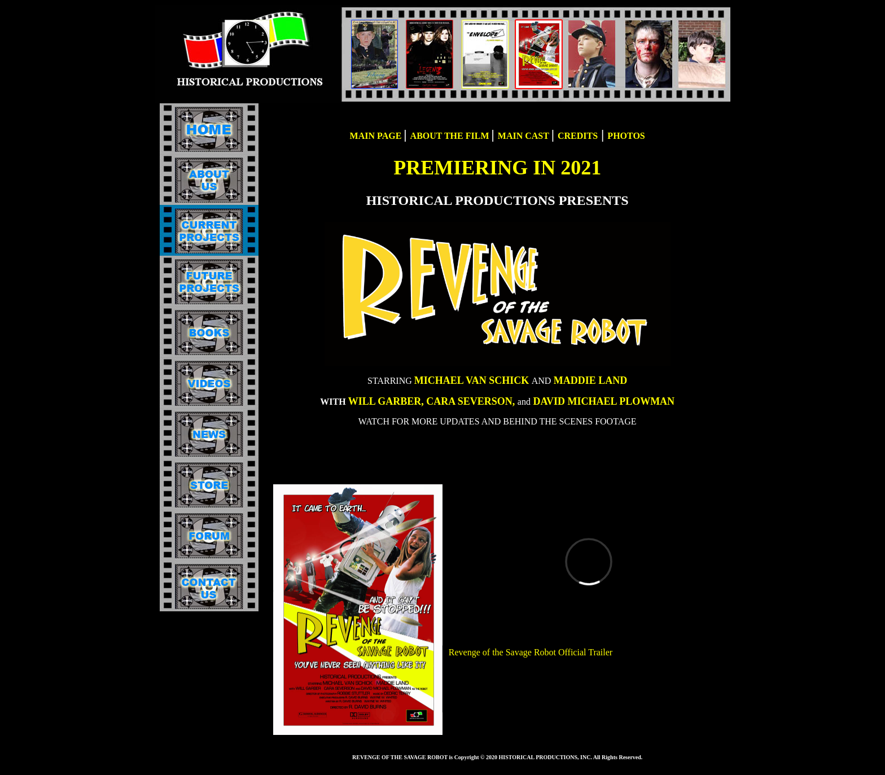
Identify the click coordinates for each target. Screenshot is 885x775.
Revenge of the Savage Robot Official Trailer (530, 652)
